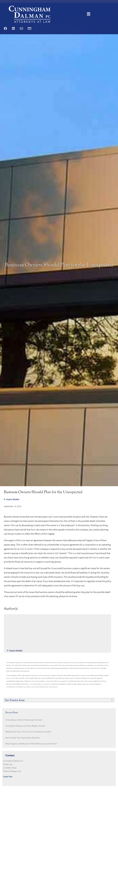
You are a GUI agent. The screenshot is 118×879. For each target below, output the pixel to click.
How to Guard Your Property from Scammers (22, 737)
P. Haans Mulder (11, 499)
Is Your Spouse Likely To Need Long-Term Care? (24, 720)
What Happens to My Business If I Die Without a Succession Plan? (31, 743)
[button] (88, 14)
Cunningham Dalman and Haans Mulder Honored (25, 726)
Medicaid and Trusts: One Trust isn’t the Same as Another (28, 732)
